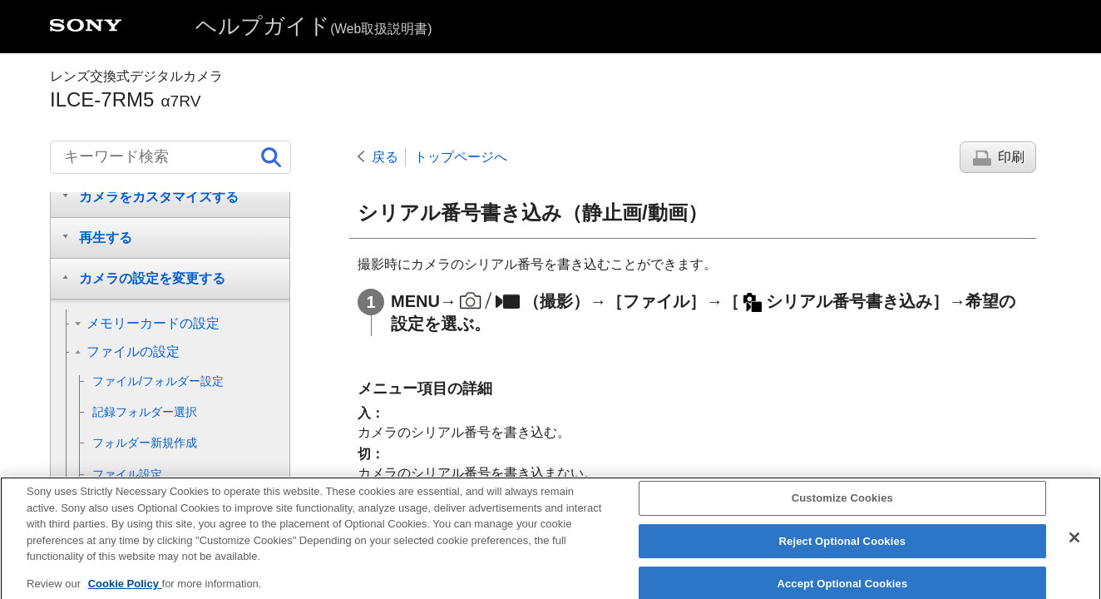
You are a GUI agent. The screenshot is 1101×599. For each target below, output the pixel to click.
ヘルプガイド (313, 25)
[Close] (1074, 547)
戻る (385, 157)
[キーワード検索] (170, 157)
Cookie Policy (125, 593)
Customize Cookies (842, 508)
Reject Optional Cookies (842, 551)
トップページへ (460, 157)
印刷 (1011, 157)
